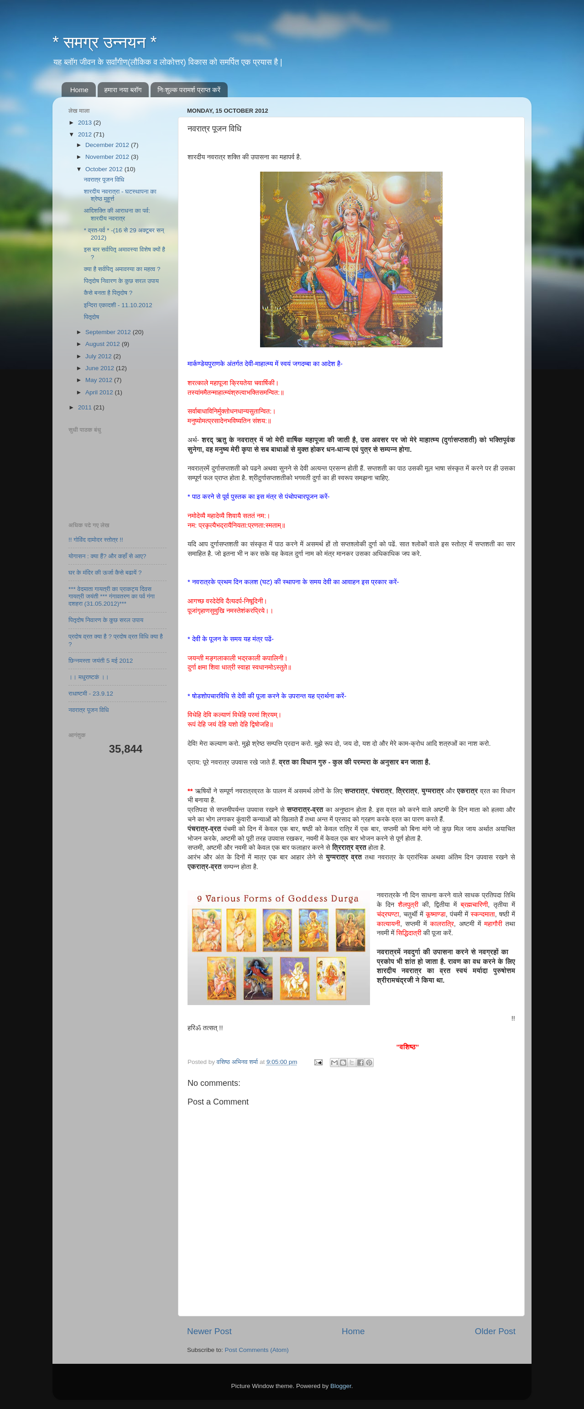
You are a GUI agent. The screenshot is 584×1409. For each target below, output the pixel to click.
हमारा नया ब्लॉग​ (123, 90)
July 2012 (99, 356)
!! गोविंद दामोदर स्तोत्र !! (95, 539)
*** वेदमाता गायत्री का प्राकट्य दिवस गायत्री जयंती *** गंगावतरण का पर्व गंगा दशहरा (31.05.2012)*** (111, 596)
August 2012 (103, 343)
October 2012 (105, 169)
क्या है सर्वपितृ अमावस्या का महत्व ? (122, 269)
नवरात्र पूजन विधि (104, 179)
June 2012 (100, 368)
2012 (86, 134)
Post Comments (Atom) (257, 1349)
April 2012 (100, 392)
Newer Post (209, 1331)
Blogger (340, 1386)
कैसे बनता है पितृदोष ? (108, 292)
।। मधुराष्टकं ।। (88, 677)
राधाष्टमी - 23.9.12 (90, 693)
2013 (86, 122)
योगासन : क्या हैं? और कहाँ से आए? (107, 556)
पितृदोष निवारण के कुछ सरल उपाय (121, 281)
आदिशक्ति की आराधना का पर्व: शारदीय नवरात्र (117, 214)
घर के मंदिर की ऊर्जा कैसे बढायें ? (105, 572)
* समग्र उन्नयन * (104, 42)
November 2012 (108, 156)
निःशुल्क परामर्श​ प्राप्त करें (188, 90)
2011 (86, 407)
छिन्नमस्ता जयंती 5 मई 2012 (100, 660)
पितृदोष (91, 317)
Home (79, 90)
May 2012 (99, 380)
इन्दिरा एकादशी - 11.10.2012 (118, 305)
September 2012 (109, 332)
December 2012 (108, 144)
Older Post (495, 1331)
